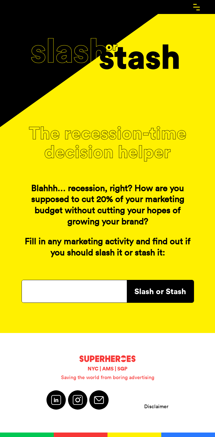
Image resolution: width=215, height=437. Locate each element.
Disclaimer (156, 406)
